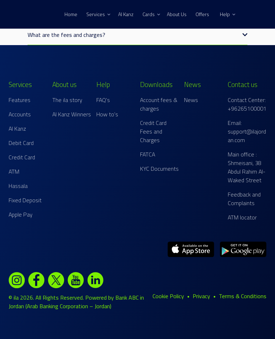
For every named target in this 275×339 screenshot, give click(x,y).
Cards (151, 14)
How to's (107, 114)
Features (19, 100)
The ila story (67, 100)
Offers (202, 14)
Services (98, 14)
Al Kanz (126, 14)
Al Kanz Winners (71, 114)
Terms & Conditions (242, 296)
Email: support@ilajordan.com (247, 131)
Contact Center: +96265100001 (247, 104)
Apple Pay (21, 214)
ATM (14, 171)
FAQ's (103, 100)
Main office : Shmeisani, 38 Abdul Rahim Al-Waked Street (246, 167)
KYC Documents (159, 168)
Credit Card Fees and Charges (153, 131)
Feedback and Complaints (244, 198)
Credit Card (22, 157)
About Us (177, 14)
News (191, 100)
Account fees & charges (158, 104)
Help (227, 14)
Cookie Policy (168, 296)
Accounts (20, 114)
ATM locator (242, 217)
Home (70, 14)
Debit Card (21, 143)
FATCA (147, 154)
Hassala (18, 185)
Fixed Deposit (25, 200)
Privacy (201, 296)
